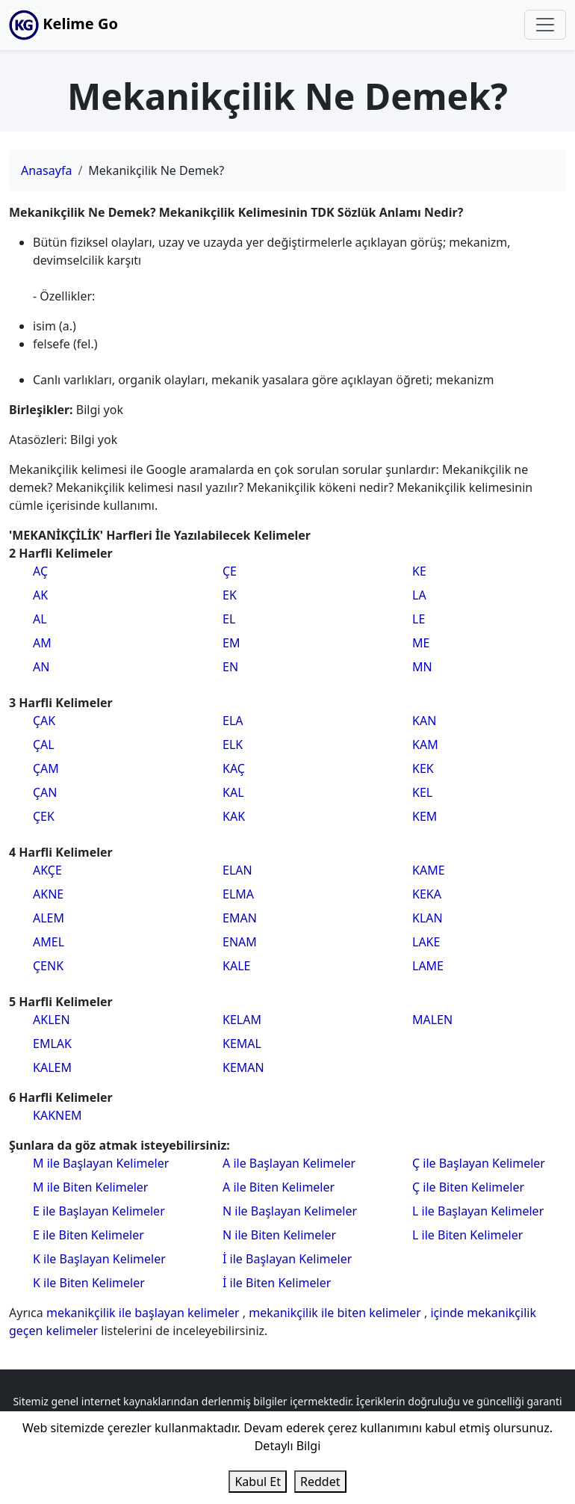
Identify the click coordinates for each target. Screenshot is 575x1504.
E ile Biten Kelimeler (88, 1235)
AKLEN (51, 1019)
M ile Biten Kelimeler (90, 1187)
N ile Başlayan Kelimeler (290, 1211)
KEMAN (243, 1067)
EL (229, 619)
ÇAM (46, 768)
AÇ (40, 571)
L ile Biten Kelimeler (467, 1235)
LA (419, 595)
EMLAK (52, 1043)
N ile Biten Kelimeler (279, 1235)
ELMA (238, 894)
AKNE (48, 894)
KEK (423, 768)
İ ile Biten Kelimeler (277, 1283)
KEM (424, 816)
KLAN (427, 918)
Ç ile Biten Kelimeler (468, 1187)
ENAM (240, 942)
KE (419, 571)
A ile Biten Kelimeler (279, 1187)
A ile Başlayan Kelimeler (289, 1163)
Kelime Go (63, 25)
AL (40, 619)
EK (230, 595)
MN (422, 667)
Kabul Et (257, 1481)
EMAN (240, 918)
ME (420, 643)
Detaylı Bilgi (288, 1445)
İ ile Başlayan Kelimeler (287, 1259)
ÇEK (44, 816)
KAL (233, 792)
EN (230, 667)
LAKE (426, 942)
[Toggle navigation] (545, 25)
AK (40, 595)
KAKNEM (57, 1115)
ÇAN (45, 792)
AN (41, 667)
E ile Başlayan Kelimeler (99, 1211)
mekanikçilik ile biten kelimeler (336, 1312)
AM (42, 643)
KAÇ (234, 768)
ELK (233, 744)
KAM (425, 744)
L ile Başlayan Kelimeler (478, 1211)
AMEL (48, 942)
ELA (233, 720)
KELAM (242, 1019)
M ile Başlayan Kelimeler (101, 1163)
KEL (422, 792)
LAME (428, 966)
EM (231, 643)
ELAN (237, 870)
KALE (236, 966)
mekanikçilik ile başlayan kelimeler (144, 1312)
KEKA (426, 894)
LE (418, 619)
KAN (424, 720)
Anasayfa (46, 170)
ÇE (230, 571)
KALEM (52, 1067)
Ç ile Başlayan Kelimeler (478, 1163)
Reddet (320, 1481)
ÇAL (44, 744)
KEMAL (242, 1043)
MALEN (432, 1019)
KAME (428, 870)
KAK (234, 816)
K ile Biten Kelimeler (89, 1283)
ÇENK (48, 966)
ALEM (48, 918)
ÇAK (44, 720)
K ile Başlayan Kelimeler (99, 1259)
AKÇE (47, 870)
